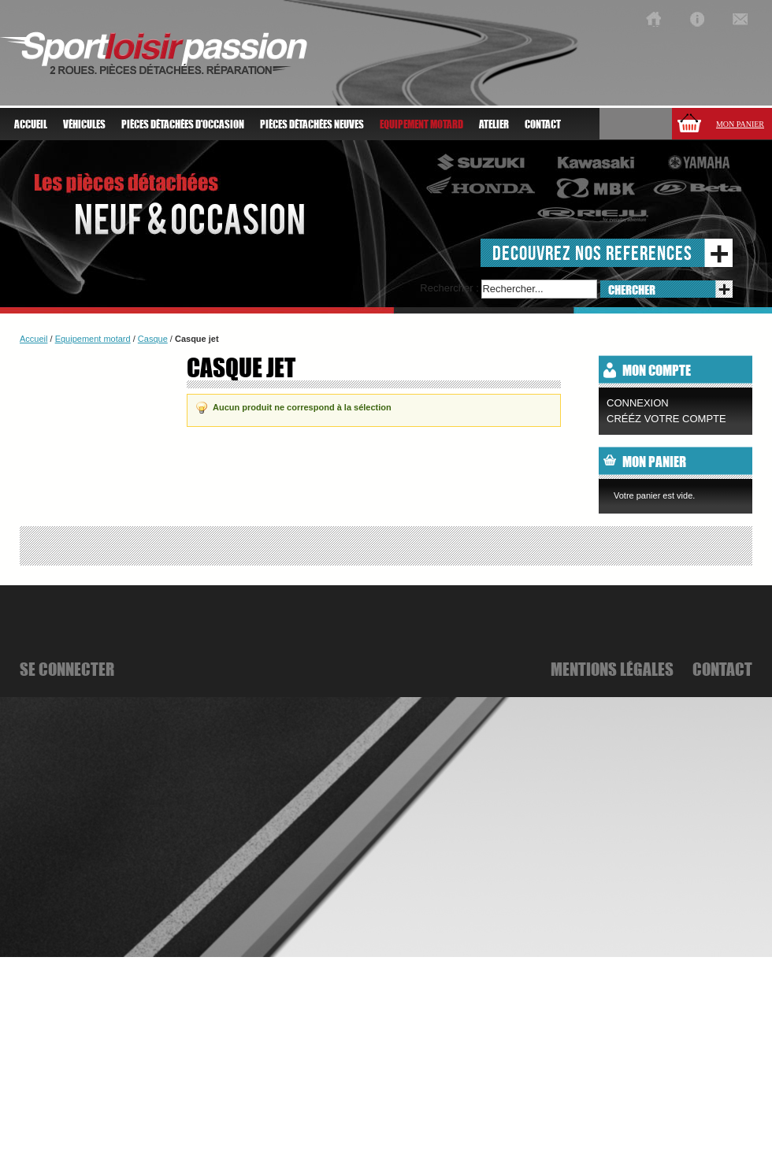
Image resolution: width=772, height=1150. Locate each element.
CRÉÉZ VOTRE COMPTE (666, 419)
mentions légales (612, 668)
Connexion (638, 403)
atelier (494, 124)
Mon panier (740, 124)
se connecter (67, 668)
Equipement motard (93, 338)
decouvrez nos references (592, 252)
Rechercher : (449, 288)
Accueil (30, 124)
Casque (153, 338)
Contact (543, 124)
